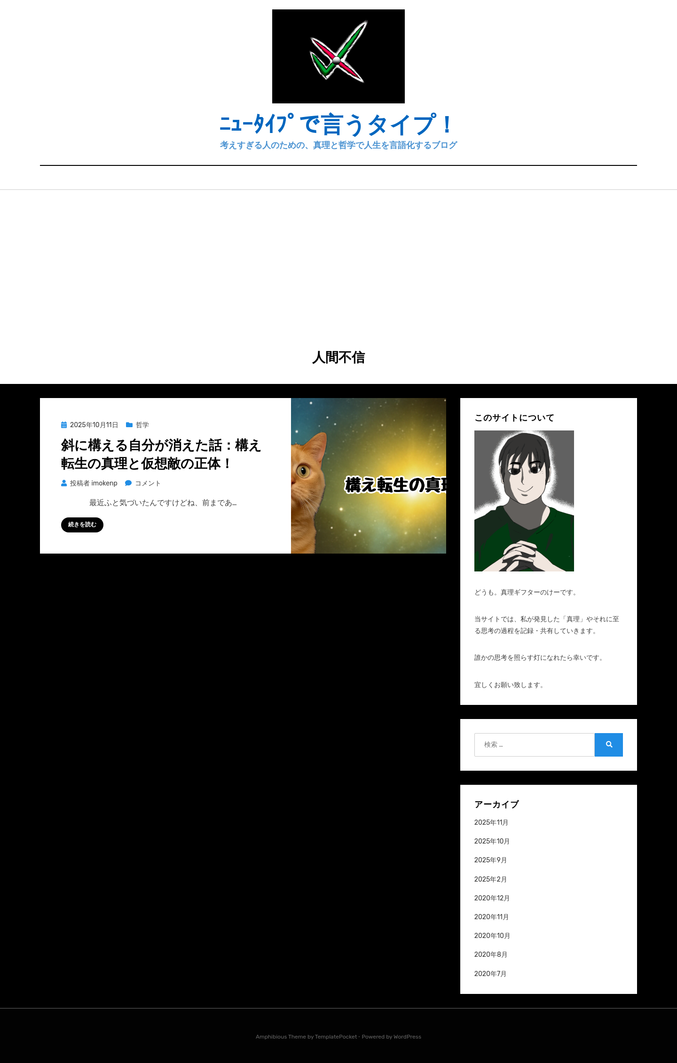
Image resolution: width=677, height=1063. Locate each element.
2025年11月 (491, 823)
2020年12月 (492, 898)
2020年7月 (490, 974)
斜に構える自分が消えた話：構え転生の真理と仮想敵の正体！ (161, 454)
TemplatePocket (336, 1036)
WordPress (407, 1036)
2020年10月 (492, 936)
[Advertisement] (338, 260)
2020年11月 (491, 917)
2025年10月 (492, 841)
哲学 (142, 425)
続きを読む (82, 524)
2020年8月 (491, 955)
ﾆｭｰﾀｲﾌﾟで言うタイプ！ (338, 125)
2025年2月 (490, 879)
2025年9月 (490, 860)
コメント (147, 483)
